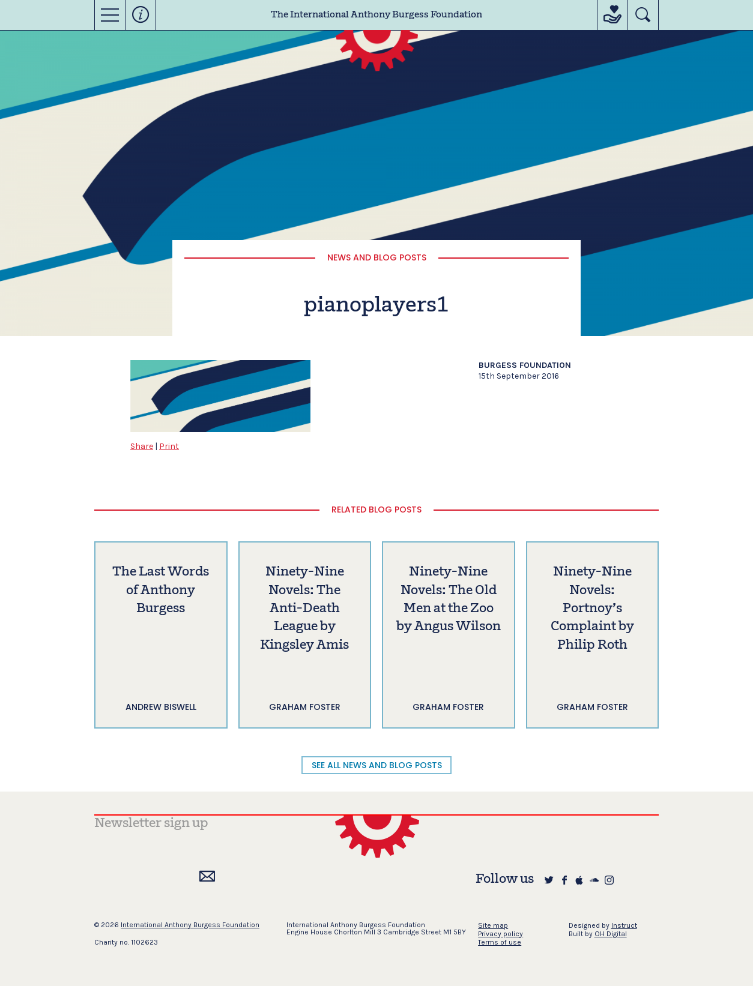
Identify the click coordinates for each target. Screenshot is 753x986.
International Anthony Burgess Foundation (190, 925)
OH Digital (610, 934)
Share (141, 446)
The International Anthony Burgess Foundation (376, 15)
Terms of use (499, 942)
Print (169, 446)
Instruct (624, 925)
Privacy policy (500, 934)
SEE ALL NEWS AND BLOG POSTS (377, 765)
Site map (493, 925)
